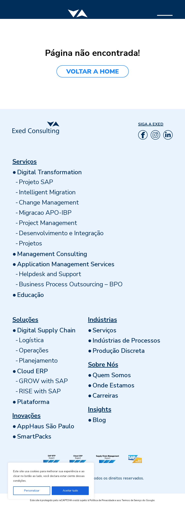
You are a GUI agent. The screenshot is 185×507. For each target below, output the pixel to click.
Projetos (30, 243)
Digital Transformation (49, 172)
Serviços (24, 161)
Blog (99, 420)
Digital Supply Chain (46, 330)
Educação (30, 295)
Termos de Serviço (132, 500)
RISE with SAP (40, 391)
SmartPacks (34, 436)
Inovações (26, 415)
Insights (99, 409)
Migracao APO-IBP (45, 212)
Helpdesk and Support (50, 274)
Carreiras (105, 395)
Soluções (25, 319)
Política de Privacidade (102, 500)
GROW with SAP (43, 381)
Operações (34, 350)
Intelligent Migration (47, 192)
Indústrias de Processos (126, 340)
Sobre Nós (103, 364)
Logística (31, 340)
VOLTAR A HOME (92, 71)
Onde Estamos (113, 385)
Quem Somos (111, 375)
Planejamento (38, 360)
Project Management (48, 223)
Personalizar (31, 490)
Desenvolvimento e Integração (61, 233)
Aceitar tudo (70, 490)
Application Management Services (65, 264)
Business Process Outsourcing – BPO (71, 284)
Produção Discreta (118, 351)
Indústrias (102, 319)
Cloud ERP (32, 371)
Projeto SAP (36, 182)
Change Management (49, 202)
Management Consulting (52, 254)
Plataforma (33, 402)
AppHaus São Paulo (45, 426)
